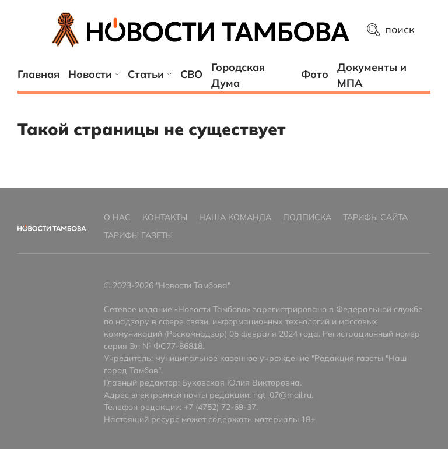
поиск (391, 29)
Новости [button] (93, 74)
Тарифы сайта (375, 217)
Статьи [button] (150, 74)
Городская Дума (238, 75)
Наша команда (235, 217)
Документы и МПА (372, 75)
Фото (314, 74)
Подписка (307, 217)
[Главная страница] (218, 29)
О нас (117, 217)
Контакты (164, 217)
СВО (191, 74)
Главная (39, 74)
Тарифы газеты (138, 235)
